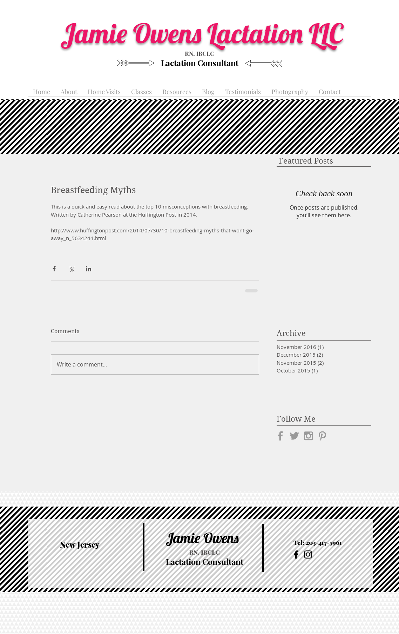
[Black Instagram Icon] (308, 554)
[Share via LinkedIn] (88, 268)
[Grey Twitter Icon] (294, 436)
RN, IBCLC (199, 53)
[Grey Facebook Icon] (280, 436)
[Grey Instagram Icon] (308, 436)
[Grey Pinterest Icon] (322, 436)
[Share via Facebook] (54, 268)
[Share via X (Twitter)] (71, 268)
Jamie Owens (202, 538)
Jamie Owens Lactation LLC (205, 33)
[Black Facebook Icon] (296, 554)
